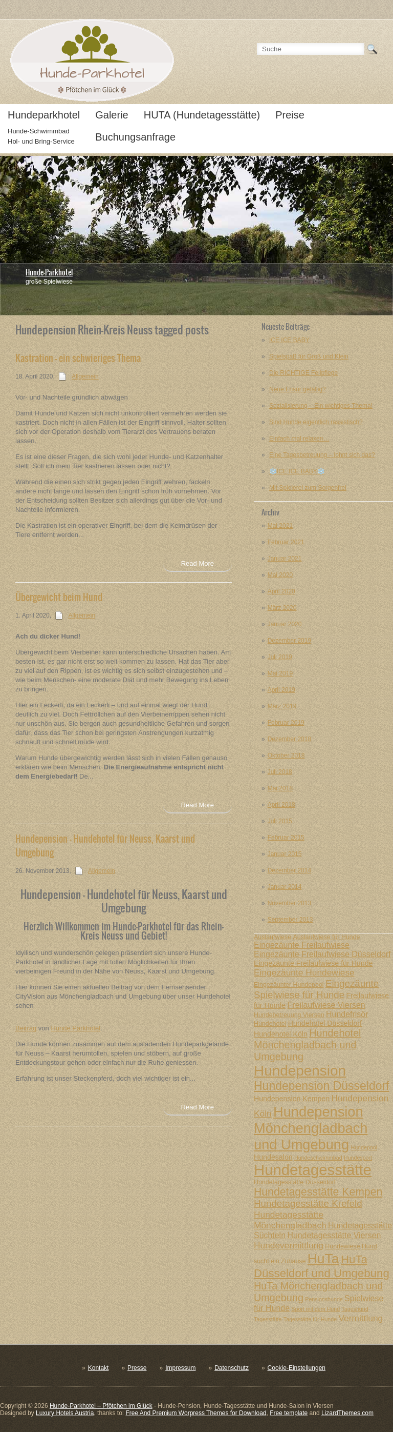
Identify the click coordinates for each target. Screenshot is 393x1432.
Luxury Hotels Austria (65, 1413)
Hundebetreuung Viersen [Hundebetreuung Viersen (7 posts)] (289, 1015)
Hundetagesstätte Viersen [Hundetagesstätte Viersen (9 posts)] (334, 1235)
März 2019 (282, 706)
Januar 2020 (285, 624)
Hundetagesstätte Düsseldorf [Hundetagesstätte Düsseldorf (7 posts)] (295, 1182)
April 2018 (281, 804)
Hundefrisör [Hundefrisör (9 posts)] (347, 1014)
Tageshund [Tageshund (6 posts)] (354, 1309)
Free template (289, 1413)
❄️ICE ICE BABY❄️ (297, 471)
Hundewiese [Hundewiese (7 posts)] (342, 1246)
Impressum (180, 1367)
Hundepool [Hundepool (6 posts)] (364, 1147)
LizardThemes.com (347, 1413)
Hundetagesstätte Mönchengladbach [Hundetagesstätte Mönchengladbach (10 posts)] (290, 1219)
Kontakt (98, 1367)
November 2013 (289, 903)
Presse (136, 1367)
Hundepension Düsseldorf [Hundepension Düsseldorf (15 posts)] (321, 1085)
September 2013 (290, 919)
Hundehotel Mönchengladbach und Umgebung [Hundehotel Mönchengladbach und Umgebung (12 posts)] (307, 1044)
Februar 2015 (286, 837)
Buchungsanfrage (135, 137)
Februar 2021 (286, 542)
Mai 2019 (280, 673)
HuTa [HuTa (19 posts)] (323, 1258)
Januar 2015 (285, 854)
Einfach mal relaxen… (299, 438)
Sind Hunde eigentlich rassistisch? (316, 422)
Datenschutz (231, 1367)
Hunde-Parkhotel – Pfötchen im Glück (101, 1405)
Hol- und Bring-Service (41, 141)
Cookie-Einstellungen (296, 1367)
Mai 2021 (280, 525)
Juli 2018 (280, 771)
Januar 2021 (285, 558)
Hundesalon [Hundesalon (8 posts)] (273, 1157)
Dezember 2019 (289, 640)
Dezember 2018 (289, 739)
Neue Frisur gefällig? (297, 389)
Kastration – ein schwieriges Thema (78, 358)
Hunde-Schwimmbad (39, 131)
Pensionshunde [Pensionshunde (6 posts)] (323, 1299)
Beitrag (25, 1028)
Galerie (111, 115)
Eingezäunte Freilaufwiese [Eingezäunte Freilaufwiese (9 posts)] (302, 945)
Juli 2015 (280, 821)
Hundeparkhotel (44, 115)
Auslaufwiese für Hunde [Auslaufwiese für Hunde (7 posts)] (326, 937)
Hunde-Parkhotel (49, 272)
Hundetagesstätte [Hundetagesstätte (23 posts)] (313, 1169)
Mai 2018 (280, 788)
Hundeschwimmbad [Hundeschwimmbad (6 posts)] (318, 1158)
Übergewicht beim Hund (58, 597)
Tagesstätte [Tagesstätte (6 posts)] (268, 1319)
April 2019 (281, 689)
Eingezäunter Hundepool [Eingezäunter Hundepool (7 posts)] (289, 984)
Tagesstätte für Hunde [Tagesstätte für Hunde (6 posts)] (310, 1319)
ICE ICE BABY (289, 340)
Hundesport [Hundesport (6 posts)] (358, 1158)
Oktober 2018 (286, 755)
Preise (289, 115)
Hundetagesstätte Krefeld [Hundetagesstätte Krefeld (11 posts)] (308, 1203)
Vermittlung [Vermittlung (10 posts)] (360, 1318)
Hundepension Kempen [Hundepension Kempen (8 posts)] (292, 1099)
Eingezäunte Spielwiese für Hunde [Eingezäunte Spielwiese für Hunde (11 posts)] (316, 989)
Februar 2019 (286, 722)
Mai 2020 (280, 575)
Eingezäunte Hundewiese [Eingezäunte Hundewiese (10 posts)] (304, 972)
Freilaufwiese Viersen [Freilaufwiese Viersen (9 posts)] (326, 1005)
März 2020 (282, 607)
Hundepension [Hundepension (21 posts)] (300, 1071)
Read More (197, 563)
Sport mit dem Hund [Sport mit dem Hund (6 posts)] (315, 1309)
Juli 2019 (280, 657)
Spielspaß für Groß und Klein (308, 356)
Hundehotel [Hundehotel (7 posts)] (270, 1023)
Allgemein (85, 376)
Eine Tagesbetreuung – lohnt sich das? (322, 455)
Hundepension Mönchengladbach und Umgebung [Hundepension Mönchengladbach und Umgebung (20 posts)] (310, 1128)
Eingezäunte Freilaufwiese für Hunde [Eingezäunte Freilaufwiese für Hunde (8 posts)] (313, 963)
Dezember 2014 (289, 870)
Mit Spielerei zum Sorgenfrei (307, 487)
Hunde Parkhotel (75, 1028)
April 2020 (281, 591)
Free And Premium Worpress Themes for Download (195, 1413)
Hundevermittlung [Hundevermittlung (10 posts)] (288, 1245)
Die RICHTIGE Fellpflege (303, 372)
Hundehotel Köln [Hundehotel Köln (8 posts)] (281, 1034)
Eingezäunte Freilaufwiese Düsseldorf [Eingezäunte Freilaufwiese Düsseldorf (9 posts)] (322, 954)
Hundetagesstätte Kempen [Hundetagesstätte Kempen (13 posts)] (318, 1192)
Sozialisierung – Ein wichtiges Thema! (321, 405)
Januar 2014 (285, 886)
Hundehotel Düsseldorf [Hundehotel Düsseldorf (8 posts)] (325, 1023)
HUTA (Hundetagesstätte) (202, 115)
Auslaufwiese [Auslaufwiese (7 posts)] (272, 937)
